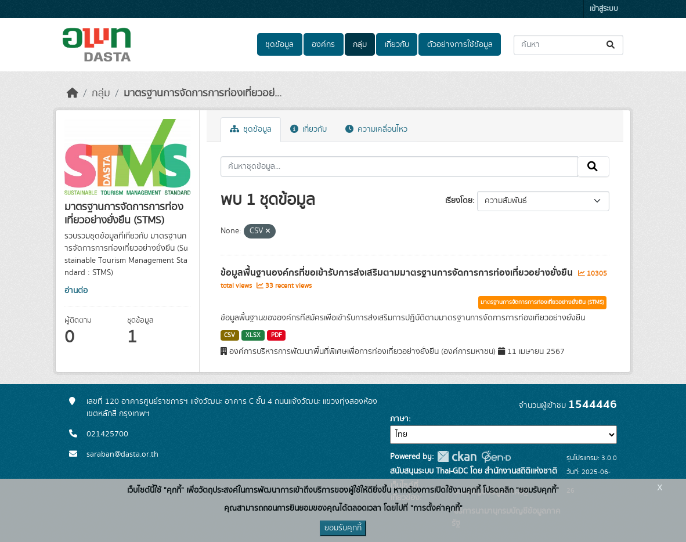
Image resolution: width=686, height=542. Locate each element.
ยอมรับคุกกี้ (343, 528)
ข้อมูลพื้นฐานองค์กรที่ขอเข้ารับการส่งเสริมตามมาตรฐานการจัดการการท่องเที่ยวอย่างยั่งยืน (398, 272)
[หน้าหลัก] (72, 93)
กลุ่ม (360, 44)
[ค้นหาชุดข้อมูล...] (568, 45)
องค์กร (323, 44)
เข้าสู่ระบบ (604, 9)
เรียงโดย (458, 201)
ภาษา (399, 419)
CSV (229, 335)
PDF (276, 335)
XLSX (253, 335)
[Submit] (611, 45)
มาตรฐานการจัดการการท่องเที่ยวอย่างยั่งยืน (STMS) (542, 302)
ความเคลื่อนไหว (376, 129)
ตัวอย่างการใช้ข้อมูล (460, 44)
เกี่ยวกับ (397, 44)
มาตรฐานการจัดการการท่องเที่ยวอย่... (202, 93)
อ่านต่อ (76, 291)
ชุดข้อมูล (279, 44)
